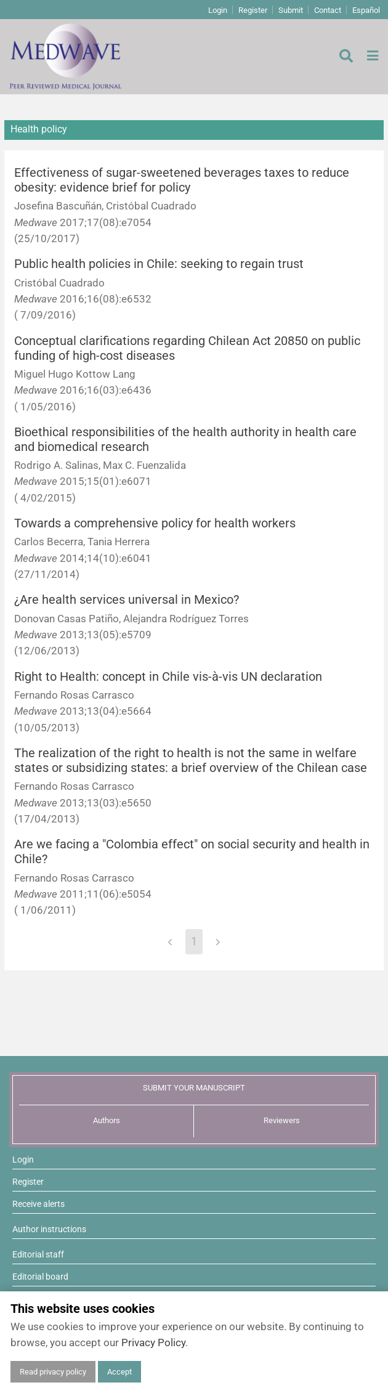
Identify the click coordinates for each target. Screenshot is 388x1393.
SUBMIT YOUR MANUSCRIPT (194, 1087)
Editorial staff (38, 1254)
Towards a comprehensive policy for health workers (155, 523)
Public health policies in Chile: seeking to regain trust (159, 264)
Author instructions (49, 1229)
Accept (119, 1371)
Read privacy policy (53, 1371)
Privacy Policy (153, 1342)
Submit (290, 10)
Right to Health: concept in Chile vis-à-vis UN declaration (168, 677)
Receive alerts (38, 1204)
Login (217, 10)
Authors (106, 1120)
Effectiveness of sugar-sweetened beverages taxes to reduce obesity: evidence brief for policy (181, 180)
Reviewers (282, 1120)
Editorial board (40, 1276)
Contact (327, 10)
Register (252, 10)
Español (366, 10)
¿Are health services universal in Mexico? (126, 600)
